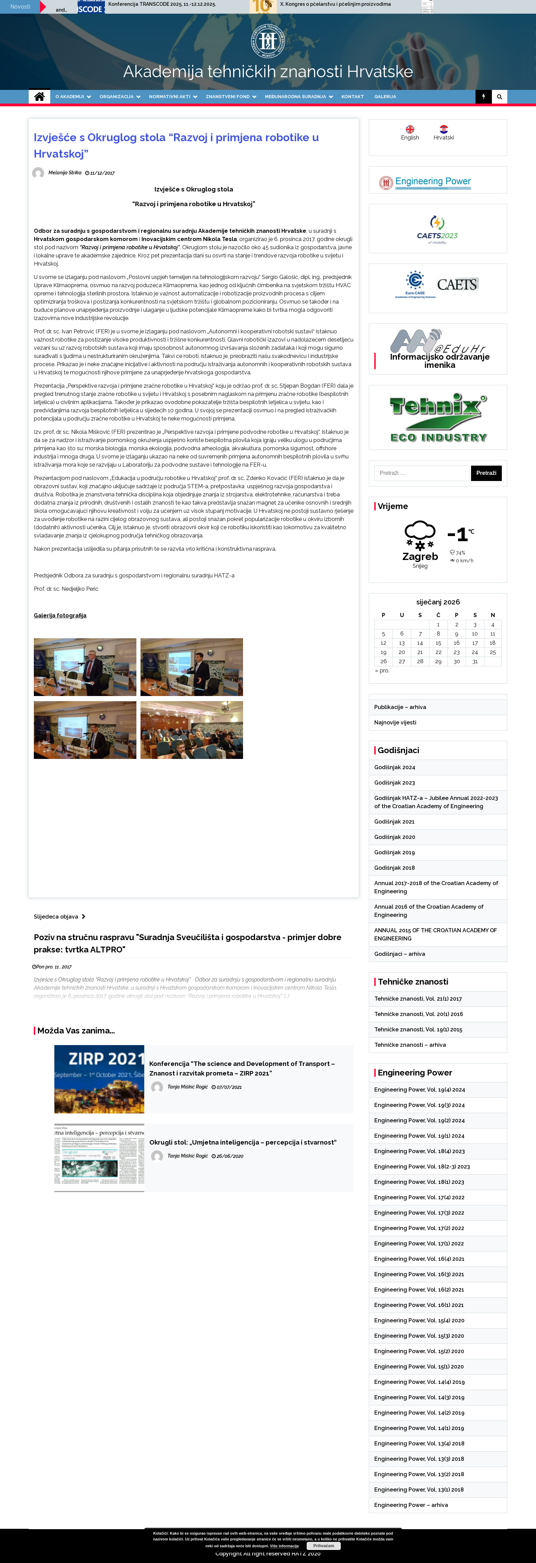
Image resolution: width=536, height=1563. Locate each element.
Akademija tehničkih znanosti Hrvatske (268, 71)
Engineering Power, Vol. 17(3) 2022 (419, 1213)
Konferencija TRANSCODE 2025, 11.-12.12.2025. (285, 4)
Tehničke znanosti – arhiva (410, 1045)
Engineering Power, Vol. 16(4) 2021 (419, 1259)
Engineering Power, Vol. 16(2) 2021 (419, 1289)
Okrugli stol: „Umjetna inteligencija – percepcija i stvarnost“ (243, 1142)
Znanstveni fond (228, 96)
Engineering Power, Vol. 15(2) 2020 (419, 1351)
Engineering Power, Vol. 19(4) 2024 (419, 1089)
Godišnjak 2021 (394, 821)
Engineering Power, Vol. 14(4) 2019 (419, 1382)
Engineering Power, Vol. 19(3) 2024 (419, 1105)
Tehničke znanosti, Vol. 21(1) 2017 (418, 999)
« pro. (382, 670)
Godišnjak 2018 (394, 868)
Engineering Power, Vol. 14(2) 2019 (419, 1413)
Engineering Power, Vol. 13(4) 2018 (419, 1443)
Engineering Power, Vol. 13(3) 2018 (419, 1459)
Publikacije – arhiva (400, 707)
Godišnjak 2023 (394, 782)
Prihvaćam (323, 1546)
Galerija (385, 96)
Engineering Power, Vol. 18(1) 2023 (419, 1182)
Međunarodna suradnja (295, 96)
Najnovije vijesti (395, 722)
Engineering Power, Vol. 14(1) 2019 (419, 1428)
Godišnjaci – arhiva (399, 954)
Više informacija (284, 1546)
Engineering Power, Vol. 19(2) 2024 (419, 1120)
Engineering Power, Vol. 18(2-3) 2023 (422, 1166)
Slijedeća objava (61, 916)
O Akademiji (69, 96)
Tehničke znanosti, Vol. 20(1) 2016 (418, 1014)
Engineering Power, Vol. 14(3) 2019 (419, 1397)
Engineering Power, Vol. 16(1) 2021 (419, 1305)
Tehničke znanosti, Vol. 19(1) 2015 (418, 1029)
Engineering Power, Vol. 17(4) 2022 (419, 1197)
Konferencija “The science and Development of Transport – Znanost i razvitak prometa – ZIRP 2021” (242, 1068)
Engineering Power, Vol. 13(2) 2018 (419, 1474)
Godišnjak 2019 (394, 852)
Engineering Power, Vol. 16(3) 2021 (419, 1274)
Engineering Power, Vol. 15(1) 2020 (419, 1366)
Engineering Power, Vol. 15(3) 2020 (419, 1336)
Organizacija (116, 96)
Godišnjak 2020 (394, 837)
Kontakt (352, 96)
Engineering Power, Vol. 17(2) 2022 (419, 1228)
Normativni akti (169, 96)
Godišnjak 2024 (394, 767)
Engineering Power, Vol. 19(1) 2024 (419, 1136)
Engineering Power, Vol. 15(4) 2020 (419, 1320)
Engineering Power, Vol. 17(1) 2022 (419, 1243)
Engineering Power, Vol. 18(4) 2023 (419, 1151)
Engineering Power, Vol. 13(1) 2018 (419, 1489)
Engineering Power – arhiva (411, 1505)
